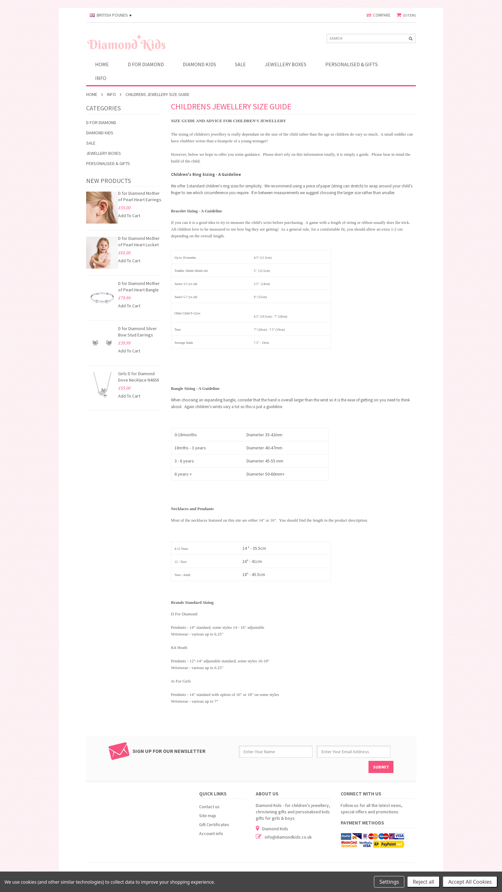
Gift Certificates (214, 824)
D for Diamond (146, 64)
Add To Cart (129, 215)
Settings (389, 881)
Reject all (423, 881)
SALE (240, 64)
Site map (207, 815)
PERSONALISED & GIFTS (351, 64)
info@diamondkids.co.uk (288, 837)
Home (91, 94)
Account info (211, 833)
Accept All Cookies (470, 881)
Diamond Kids (199, 64)
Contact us (209, 806)
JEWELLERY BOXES (285, 64)
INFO (100, 78)
